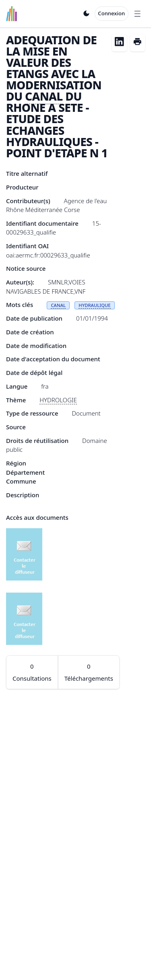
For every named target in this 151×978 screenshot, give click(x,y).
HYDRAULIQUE (94, 305)
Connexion (111, 13)
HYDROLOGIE (58, 400)
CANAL (44, 96)
